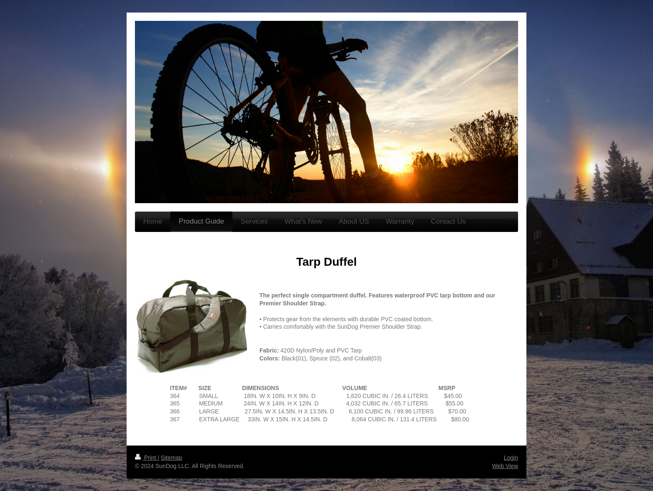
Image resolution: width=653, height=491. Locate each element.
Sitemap (171, 457)
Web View (505, 466)
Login (511, 457)
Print (146, 457)
